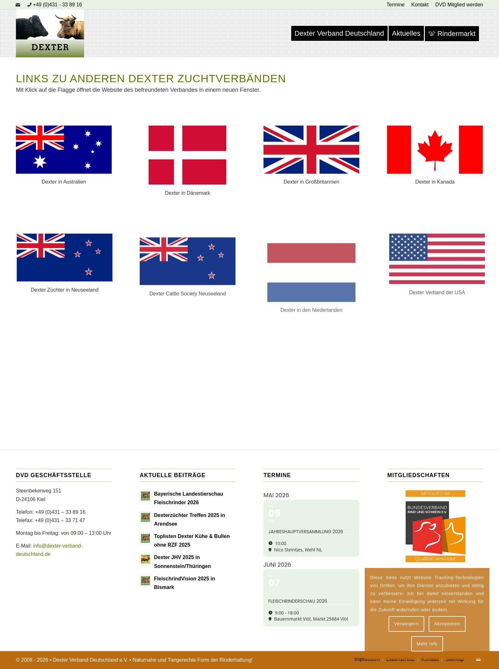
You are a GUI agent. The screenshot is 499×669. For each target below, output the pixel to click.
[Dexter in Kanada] (434, 149)
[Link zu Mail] (18, 5)
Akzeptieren (447, 623)
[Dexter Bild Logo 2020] (50, 33)
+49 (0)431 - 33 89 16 (57, 4)
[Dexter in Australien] (64, 149)
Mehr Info (427, 643)
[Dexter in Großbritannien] (311, 151)
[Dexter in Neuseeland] (60, 257)
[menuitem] (395, 4)
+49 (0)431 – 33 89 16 (60, 512)
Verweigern (406, 623)
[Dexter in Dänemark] (187, 155)
